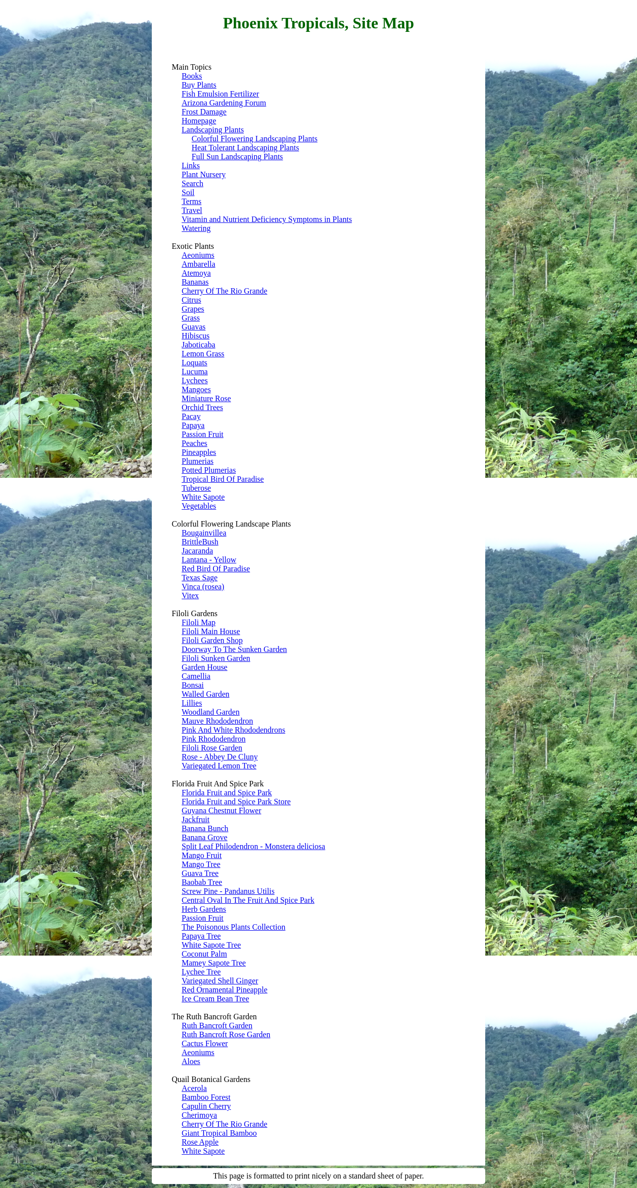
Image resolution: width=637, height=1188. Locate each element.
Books (192, 76)
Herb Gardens (204, 909)
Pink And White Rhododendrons (233, 730)
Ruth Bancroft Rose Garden (226, 1034)
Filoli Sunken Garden (216, 658)
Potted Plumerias (209, 470)
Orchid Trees (202, 407)
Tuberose (196, 488)
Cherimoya (199, 1115)
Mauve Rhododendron (217, 721)
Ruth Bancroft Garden (217, 1025)
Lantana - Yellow (209, 559)
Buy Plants (199, 85)
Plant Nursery (203, 174)
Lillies (192, 703)
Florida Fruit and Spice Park (227, 792)
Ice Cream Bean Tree (215, 998)
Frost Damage (204, 112)
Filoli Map (198, 622)
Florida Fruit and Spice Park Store (236, 801)
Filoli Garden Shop (212, 640)
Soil (188, 192)
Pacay (191, 416)
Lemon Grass (203, 353)
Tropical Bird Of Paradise (223, 479)
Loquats (195, 362)
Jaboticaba (198, 344)
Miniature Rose (206, 398)
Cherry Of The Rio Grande (224, 291)
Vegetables (199, 506)
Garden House (204, 667)
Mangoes (196, 389)
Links (191, 165)
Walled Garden (205, 694)
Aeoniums (198, 255)
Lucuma (195, 371)
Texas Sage (199, 577)
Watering (196, 228)
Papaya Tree (201, 936)
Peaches (195, 443)
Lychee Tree (201, 972)
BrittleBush (200, 542)
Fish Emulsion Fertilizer (220, 94)
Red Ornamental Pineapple (224, 989)
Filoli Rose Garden (212, 748)
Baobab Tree (202, 882)
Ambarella (198, 264)
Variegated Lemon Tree (219, 765)
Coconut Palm (204, 954)
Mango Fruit (201, 855)
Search (193, 183)
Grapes (193, 309)
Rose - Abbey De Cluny (220, 757)
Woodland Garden (210, 712)
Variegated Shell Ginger (220, 980)
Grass (191, 318)
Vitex (190, 595)
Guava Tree (200, 873)
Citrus (191, 300)
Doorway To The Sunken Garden (234, 649)
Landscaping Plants (213, 129)
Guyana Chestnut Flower (221, 810)
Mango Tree (201, 864)
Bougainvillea (204, 533)
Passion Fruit (202, 434)
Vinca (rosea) (203, 586)
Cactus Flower (205, 1043)
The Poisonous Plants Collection (233, 927)
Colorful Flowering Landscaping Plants (255, 138)
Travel (192, 210)
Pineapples (199, 452)
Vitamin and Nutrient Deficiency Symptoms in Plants (267, 219)
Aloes (191, 1061)
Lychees (195, 380)
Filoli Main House (211, 631)
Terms (192, 201)
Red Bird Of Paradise (216, 568)
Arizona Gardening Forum (224, 103)
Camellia (196, 676)
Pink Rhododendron (213, 739)
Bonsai (193, 685)
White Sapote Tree (211, 945)
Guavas (194, 327)
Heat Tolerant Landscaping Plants (245, 147)
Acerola (194, 1088)
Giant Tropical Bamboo (219, 1133)
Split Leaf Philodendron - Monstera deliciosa (253, 846)
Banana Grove (204, 837)
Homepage (199, 120)
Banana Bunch (205, 828)
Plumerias (197, 461)
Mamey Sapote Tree (214, 963)
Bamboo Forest (206, 1097)
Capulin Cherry (206, 1106)
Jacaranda (197, 550)
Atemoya (196, 273)
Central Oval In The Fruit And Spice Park (248, 900)
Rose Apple (200, 1142)
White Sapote (203, 497)
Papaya (193, 425)
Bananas (195, 282)
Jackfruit (196, 819)
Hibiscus (196, 335)
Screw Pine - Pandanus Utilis (228, 891)
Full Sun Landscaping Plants (237, 156)
